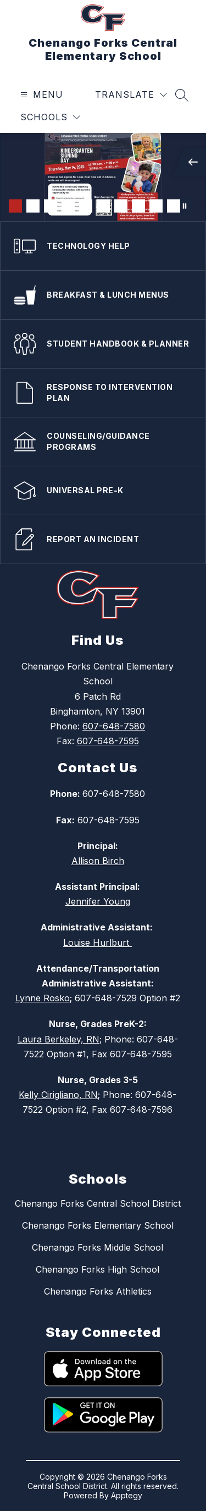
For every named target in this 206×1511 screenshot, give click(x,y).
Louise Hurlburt (97, 942)
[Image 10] (173, 206)
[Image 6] (103, 206)
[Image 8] (138, 206)
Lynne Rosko (42, 998)
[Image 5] (85, 206)
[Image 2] (33, 206)
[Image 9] (156, 206)
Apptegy (126, 1495)
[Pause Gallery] (184, 206)
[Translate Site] (131, 95)
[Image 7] (120, 206)
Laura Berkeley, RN (58, 1039)
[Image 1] (15, 206)
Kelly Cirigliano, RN (58, 1094)
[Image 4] (68, 206)
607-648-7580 (113, 726)
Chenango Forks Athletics (98, 1291)
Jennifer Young (97, 901)
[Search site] (181, 95)
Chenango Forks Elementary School (98, 1225)
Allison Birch (97, 860)
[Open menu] (40, 95)
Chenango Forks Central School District (98, 1203)
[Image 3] (50, 206)
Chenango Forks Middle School (97, 1247)
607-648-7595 (108, 740)
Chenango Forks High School (97, 1269)
